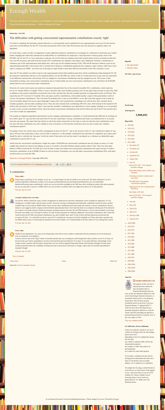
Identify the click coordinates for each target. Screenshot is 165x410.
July (131, 162)
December (133, 145)
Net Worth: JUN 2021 (136, 192)
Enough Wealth (28, 11)
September (133, 155)
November (133, 149)
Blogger (116, 399)
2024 (129, 132)
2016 (129, 237)
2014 (129, 244)
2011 (129, 254)
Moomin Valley (132, 68)
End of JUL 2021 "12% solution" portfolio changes (140, 166)
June (131, 202)
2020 (129, 223)
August (132, 159)
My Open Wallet (132, 65)
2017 (129, 233)
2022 (129, 139)
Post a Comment (18, 256)
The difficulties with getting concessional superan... (138, 182)
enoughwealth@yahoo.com (25, 197)
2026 (129, 125)
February (133, 215)
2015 (129, 240)
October (132, 152)
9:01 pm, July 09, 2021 (23, 190)
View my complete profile (134, 320)
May (131, 205)
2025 (129, 128)
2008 (129, 264)
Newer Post (14, 261)
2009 (129, 261)
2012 (129, 250)
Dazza (17, 176)
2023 (129, 135)
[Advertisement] (140, 45)
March (132, 212)
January (132, 219)
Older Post (113, 261)
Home (64, 261)
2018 (129, 230)
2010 (129, 257)
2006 (129, 271)
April (132, 208)
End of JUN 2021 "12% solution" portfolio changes (140, 196)
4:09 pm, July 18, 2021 (23, 251)
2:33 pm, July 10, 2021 (23, 223)
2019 (129, 226)
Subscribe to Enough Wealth (20, 158)
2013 (129, 247)
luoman (101, 399)
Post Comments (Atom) (27, 265)
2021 (129, 142)
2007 (129, 268)
